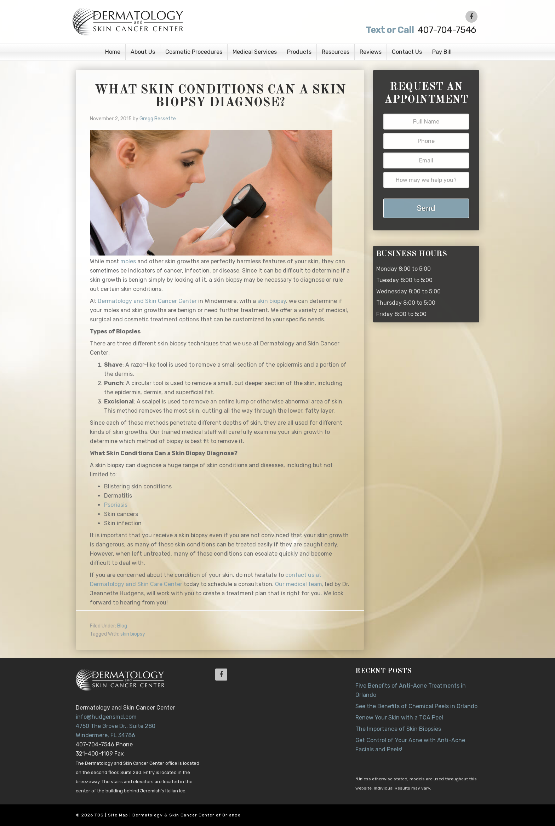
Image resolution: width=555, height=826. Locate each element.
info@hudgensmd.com (106, 716)
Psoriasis (115, 504)
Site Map (118, 815)
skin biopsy (271, 301)
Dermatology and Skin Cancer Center (147, 301)
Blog (122, 626)
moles (128, 261)
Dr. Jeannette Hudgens (161, 21)
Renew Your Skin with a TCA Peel (399, 717)
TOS (99, 815)
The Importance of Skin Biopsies (398, 728)
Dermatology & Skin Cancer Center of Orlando (186, 815)
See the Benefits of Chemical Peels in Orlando (416, 706)
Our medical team (298, 584)
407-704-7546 (420, 29)
